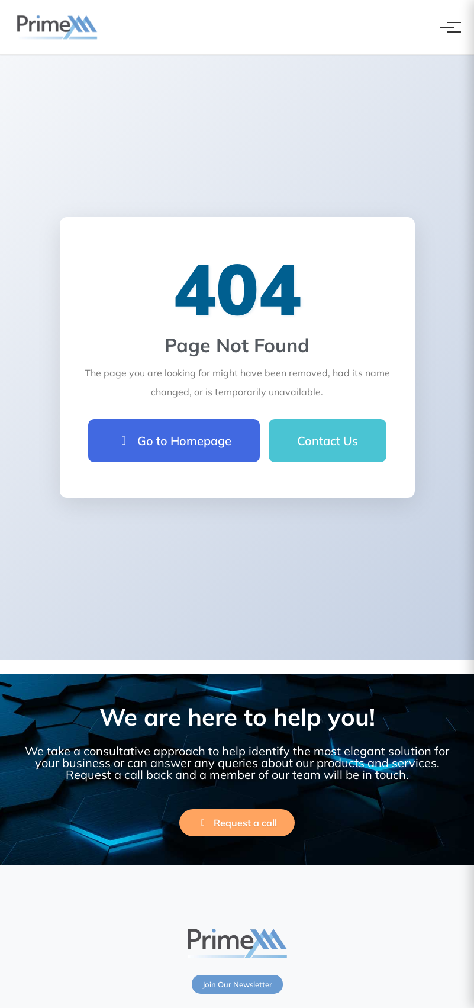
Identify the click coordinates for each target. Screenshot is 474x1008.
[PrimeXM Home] (57, 27)
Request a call (237, 823)
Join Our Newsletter (237, 984)
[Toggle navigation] (447, 27)
